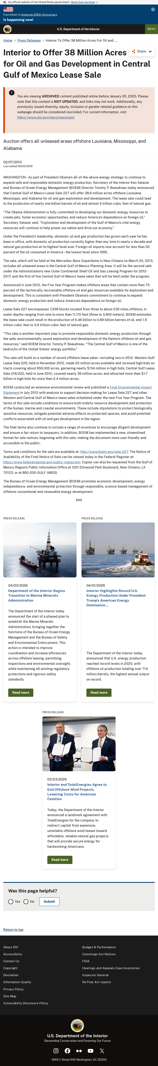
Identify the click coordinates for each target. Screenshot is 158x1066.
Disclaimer (11, 975)
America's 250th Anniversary (39, 14)
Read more (20, 693)
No (32, 902)
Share (141, 51)
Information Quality (17, 982)
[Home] (7, 29)
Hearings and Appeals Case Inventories (111, 968)
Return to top (13, 930)
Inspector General (95, 975)
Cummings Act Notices (99, 954)
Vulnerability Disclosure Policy (25, 1003)
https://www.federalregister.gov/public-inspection (41, 462)
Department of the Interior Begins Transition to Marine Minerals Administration (36, 595)
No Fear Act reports (96, 982)
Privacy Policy (13, 989)
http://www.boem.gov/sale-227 (104, 452)
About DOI (10, 947)
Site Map (9, 996)
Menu (152, 29)
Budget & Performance (99, 947)
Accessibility (12, 954)
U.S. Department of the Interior (78, 29)
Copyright (10, 968)
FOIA (85, 961)
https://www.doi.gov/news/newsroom (45, 117)
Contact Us (11, 961)
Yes (17, 902)
